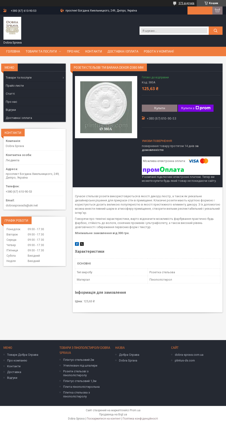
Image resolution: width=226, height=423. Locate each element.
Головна (13, 51)
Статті (10, 93)
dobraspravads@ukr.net (22, 205)
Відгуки (11, 110)
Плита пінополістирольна (81, 386)
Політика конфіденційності (140, 418)
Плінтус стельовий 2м (78, 359)
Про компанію (17, 360)
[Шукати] (216, 30)
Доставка (14, 372)
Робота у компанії (159, 51)
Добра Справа (129, 354)
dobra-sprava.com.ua (189, 354)
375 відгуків (186, 3)
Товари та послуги (41, 51)
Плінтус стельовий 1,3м (79, 381)
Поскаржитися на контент (104, 418)
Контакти (93, 51)
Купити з (196, 108)
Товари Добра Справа (22, 354)
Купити (159, 108)
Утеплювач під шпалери (80, 365)
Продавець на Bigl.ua (113, 414)
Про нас (73, 51)
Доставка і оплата (122, 51)
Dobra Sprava (128, 360)
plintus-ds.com (185, 360)
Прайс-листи (15, 85)
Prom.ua (135, 410)
